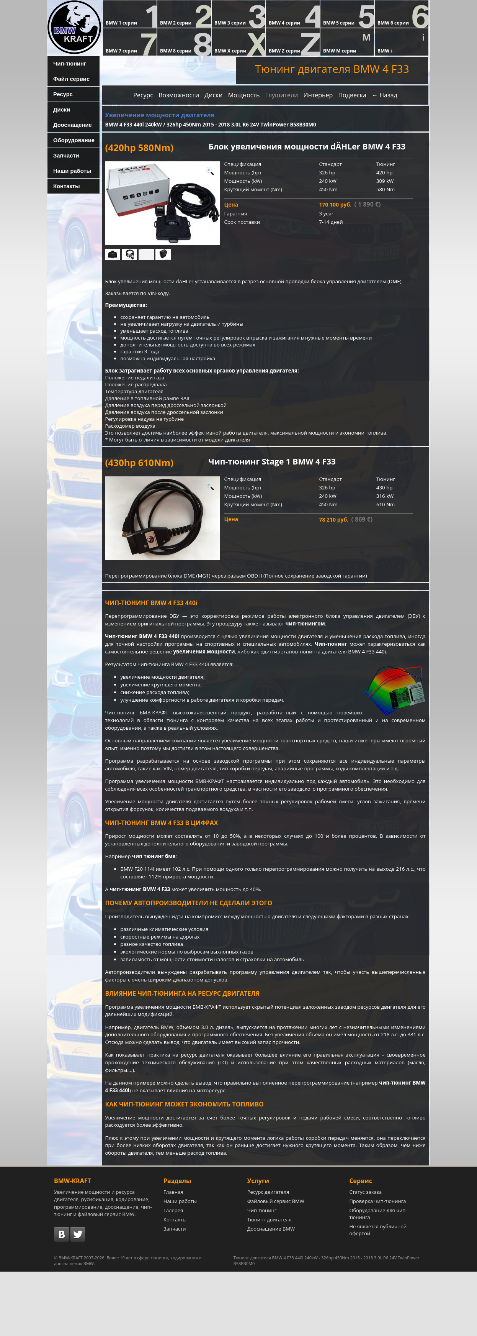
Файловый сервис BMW (275, 1265)
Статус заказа (365, 1256)
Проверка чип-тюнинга (377, 1265)
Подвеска (352, 95)
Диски (59, 109)
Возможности (178, 95)
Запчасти (63, 155)
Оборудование (70, 140)
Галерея (173, 1274)
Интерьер (318, 95)
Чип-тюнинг (66, 63)
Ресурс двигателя (268, 1256)
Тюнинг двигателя (269, 1283)
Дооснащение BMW (271, 1293)
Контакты (63, 186)
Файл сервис (68, 78)
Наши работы (69, 170)
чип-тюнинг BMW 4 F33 (143, 931)
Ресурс (60, 94)
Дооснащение (69, 124)
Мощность (244, 95)
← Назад (384, 95)
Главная (173, 1256)
